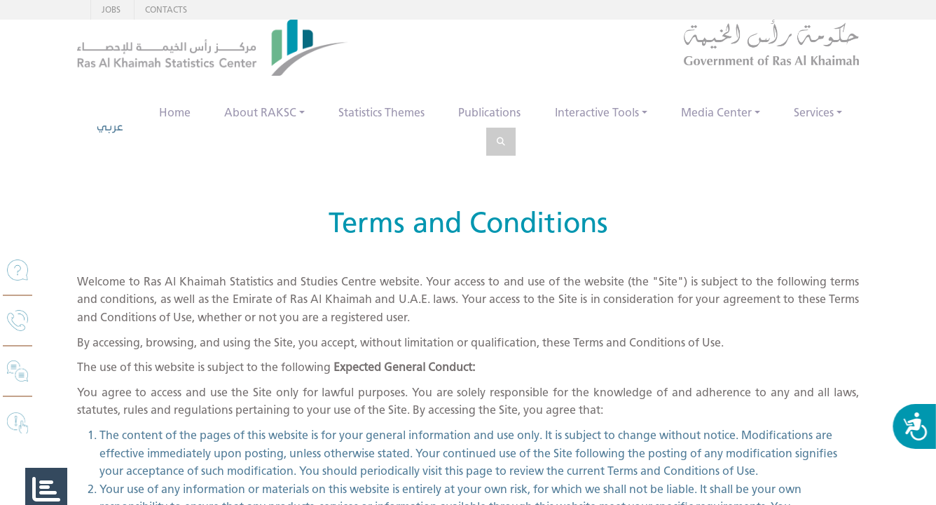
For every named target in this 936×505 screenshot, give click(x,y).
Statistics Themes (381, 112)
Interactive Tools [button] (597, 112)
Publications (489, 112)
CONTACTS (166, 9)
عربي (110, 126)
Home (175, 112)
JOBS (111, 9)
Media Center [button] (716, 112)
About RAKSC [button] (260, 112)
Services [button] (814, 112)
